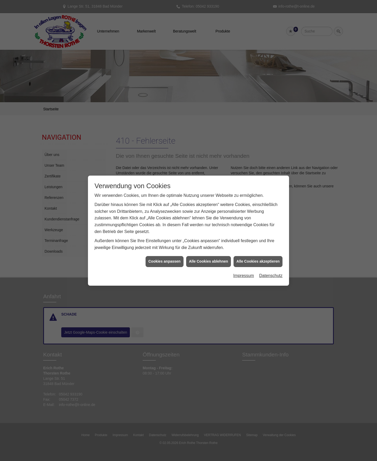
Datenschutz (270, 249)
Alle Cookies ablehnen (208, 234)
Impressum (243, 249)
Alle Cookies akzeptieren (258, 234)
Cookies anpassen (164, 234)
